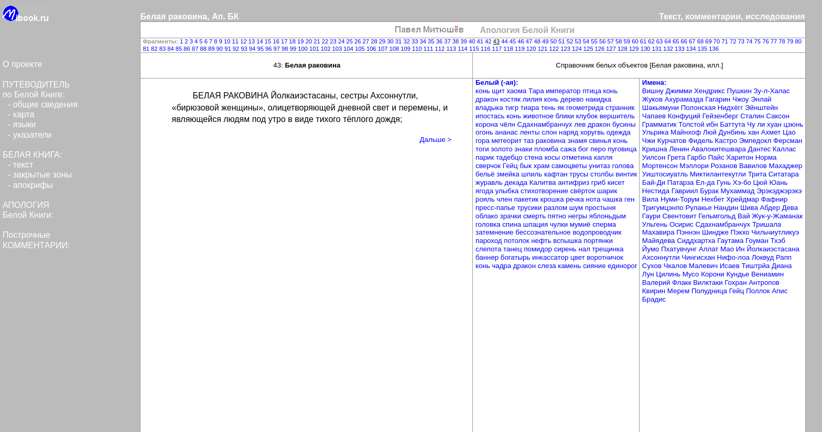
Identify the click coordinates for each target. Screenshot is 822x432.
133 (680, 49)
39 (464, 41)
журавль (489, 182)
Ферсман (787, 141)
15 (269, 41)
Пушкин (740, 91)
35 (432, 41)
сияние (595, 266)
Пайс (717, 157)
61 (644, 41)
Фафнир (774, 199)
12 (244, 41)
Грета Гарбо (687, 157)
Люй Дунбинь (725, 132)
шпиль (532, 174)
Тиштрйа (756, 266)
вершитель (617, 116)
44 (505, 41)
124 (577, 49)
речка (576, 199)
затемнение (495, 232)
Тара (537, 91)
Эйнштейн (761, 108)
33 (416, 41)
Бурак (710, 191)
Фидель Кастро (713, 141)
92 (237, 49)
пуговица (622, 149)
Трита (758, 174)
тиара (531, 108)
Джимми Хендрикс (696, 91)
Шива (750, 208)
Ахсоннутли (662, 257)
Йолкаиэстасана (773, 249)
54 (587, 41)
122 (554, 49)
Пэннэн (689, 232)
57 (611, 41)
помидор (539, 249)
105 (360, 49)
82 (155, 49)
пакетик (527, 199)
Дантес (760, 149)
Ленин (680, 149)
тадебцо (510, 157)
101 (315, 49)
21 (317, 41)
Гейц (511, 166)
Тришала (766, 224)
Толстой (692, 124)
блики (566, 116)
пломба (547, 149)
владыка (490, 108)
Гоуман (758, 241)
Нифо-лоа (734, 257)
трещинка (608, 249)
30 (391, 41)
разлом (556, 208)
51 (562, 41)
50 (554, 41)
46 (521, 41)
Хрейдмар (743, 199)
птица (592, 91)
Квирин (654, 291)
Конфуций (685, 116)
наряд (569, 132)
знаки (524, 149)
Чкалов (676, 266)
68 (701, 41)
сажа (569, 149)
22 (326, 41)
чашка (613, 199)
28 (375, 41)
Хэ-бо (743, 182)
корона (487, 124)
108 (395, 49)
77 (775, 41)
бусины (624, 124)
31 (399, 41)
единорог (622, 266)
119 (520, 49)
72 (734, 41)
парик (485, 157)
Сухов (653, 266)
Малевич (704, 266)
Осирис (682, 224)
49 (546, 41)
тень (549, 108)
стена (534, 157)
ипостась (490, 116)
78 (782, 41)
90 (221, 49)
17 (285, 41)
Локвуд (764, 257)
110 (418, 49)
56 (603, 41)
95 (261, 49)
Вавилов (754, 166)
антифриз (574, 182)
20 (310, 41)
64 (668, 41)
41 (481, 41)
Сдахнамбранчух (546, 124)
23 (334, 41)
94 (253, 49)
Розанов (725, 166)
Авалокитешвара (719, 149)
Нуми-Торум (681, 199)
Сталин (753, 116)
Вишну (654, 91)
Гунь (725, 182)
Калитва (543, 182)
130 (646, 49)
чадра (502, 266)
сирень (566, 249)
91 (228, 49)
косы (553, 157)
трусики (530, 208)
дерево (573, 99)
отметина (578, 157)
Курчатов (672, 141)
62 (652, 41)
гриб (599, 182)
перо (599, 149)
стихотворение (545, 191)
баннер (488, 257)
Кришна (655, 149)
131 (657, 49)
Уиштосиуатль (666, 174)
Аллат (709, 249)
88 (204, 49)
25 (350, 41)
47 (530, 41)
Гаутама (731, 241)
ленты (531, 132)
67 (693, 41)
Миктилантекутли (719, 174)
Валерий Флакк (667, 282)
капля (603, 157)
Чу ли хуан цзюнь (775, 124)
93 (245, 49)
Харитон (740, 157)
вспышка (568, 241)
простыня (600, 208)
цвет (578, 257)
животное (539, 116)
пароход (489, 241)
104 (349, 49)
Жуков (653, 99)
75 (758, 41)
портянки (597, 241)
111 (429, 49)
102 (326, 49)
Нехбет (713, 199)
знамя (578, 141)
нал (585, 249)
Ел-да (706, 182)
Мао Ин (733, 249)
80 (798, 41)
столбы (602, 174)
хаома (517, 91)
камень (570, 266)
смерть (535, 216)
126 (601, 49)
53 (579, 41)
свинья (601, 141)
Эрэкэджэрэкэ (779, 191)
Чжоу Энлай (752, 99)
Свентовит (680, 216)
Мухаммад (738, 191)
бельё (485, 174)
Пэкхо (741, 232)
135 (703, 49)
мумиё (581, 224)
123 (566, 49)
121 (543, 49)
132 (669, 49)
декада (516, 182)
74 (750, 41)
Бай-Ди (654, 182)
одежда (619, 132)
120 (532, 49)
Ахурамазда (685, 99)
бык (527, 166)
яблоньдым (607, 216)
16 (277, 41)
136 (714, 49)
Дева (790, 208)
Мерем (679, 291)
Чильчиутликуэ (775, 232)
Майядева (659, 241)
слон (550, 132)
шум (577, 208)
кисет (616, 182)
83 (163, 49)
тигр (512, 108)
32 (407, 41)
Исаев (731, 266)
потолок (517, 241)
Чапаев (655, 116)
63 (660, 41)
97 (278, 49)
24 (342, 41)
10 (228, 41)
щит (499, 91)
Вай (745, 216)
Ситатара (784, 174)
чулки (560, 224)
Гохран (736, 282)
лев (581, 124)
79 (791, 41)
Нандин (726, 208)
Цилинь (669, 274)
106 (372, 49)
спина (512, 224)
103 (338, 49)
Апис (779, 291)
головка (488, 224)
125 (589, 49)
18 (293, 41)
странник (619, 108)
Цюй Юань (770, 182)
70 (717, 41)
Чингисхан (699, 257)
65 (677, 41)
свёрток (583, 191)
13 (252, 41)
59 (628, 41)
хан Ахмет (765, 132)
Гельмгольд (718, 216)
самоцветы (570, 166)
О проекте (22, 64)
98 (286, 49)
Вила (651, 199)
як (561, 108)
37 (448, 41)
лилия (533, 99)
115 (475, 49)
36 (440, 41)
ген (629, 199)
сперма (604, 224)
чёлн (508, 124)
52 (571, 41)
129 (635, 49)
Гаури (652, 216)
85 (180, 49)
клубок (588, 116)
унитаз (600, 166)
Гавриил (686, 191)
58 (619, 41)
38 (456, 41)
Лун (649, 274)
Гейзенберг (721, 116)
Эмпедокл (756, 141)
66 (685, 41)
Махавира (659, 232)
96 (269, 49)
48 (538, 41)
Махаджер (786, 166)
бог (584, 149)
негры (578, 216)
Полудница (710, 291)
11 (236, 41)
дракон (487, 99)
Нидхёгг (731, 108)
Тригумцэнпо (664, 208)
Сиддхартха (697, 241)
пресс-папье (496, 208)
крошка (553, 199)
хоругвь (593, 132)
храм (542, 166)
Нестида (657, 191)
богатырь (516, 257)
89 (212, 49)
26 (358, 41)
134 (692, 49)
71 (725, 41)
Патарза (681, 182)
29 (383, 41)
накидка (598, 99)
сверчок (489, 166)
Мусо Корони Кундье (717, 274)
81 (147, 49)
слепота (489, 249)
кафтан (556, 174)
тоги (483, 149)
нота (594, 199)
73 (742, 41)
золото (502, 149)
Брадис (654, 299)
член (505, 199)
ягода (485, 191)
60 (636, 41)
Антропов (764, 282)
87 (196, 49)
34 (424, 41)
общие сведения (45, 104)
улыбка (508, 191)
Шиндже (716, 232)
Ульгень (655, 224)
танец (513, 249)
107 (384, 49)
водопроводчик (596, 232)
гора (483, 141)
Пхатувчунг (680, 249)
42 (489, 41)
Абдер (771, 208)
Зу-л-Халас (771, 91)
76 (766, 41)
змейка (508, 174)
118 (509, 49)
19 (301, 41)
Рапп (784, 257)
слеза (548, 266)
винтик (626, 174)
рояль (485, 199)
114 (463, 49)
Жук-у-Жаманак (777, 216)
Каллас (784, 149)
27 (367, 41)
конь (483, 91)
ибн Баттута (726, 124)
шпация (536, 224)
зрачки (511, 216)
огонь (485, 132)
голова (623, 166)
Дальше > (435, 139)
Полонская (699, 108)
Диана (782, 266)
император (564, 91)
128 (623, 49)
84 (171, 49)
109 (406, 49)
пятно (558, 216)
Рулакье (699, 208)
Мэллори (694, 166)
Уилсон (654, 157)
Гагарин (718, 99)
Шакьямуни (661, 108)
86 (187, 49)
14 (260, 41)
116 (486, 49)
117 (498, 49)
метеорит (507, 141)
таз (530, 141)
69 (709, 41)
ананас (507, 132)
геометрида (585, 108)
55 (595, 41)
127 (612, 49)
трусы (579, 174)
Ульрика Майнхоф (672, 132)
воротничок (605, 257)
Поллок (759, 291)
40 (473, 41)
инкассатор (551, 257)
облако (487, 216)
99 (294, 49)
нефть (542, 241)
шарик (607, 191)
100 (303, 49)
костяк (511, 99)
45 (514, 41)
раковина (552, 141)
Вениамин (767, 274)
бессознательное (543, 232)
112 (441, 49)
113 (452, 49)
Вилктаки (708, 282)
